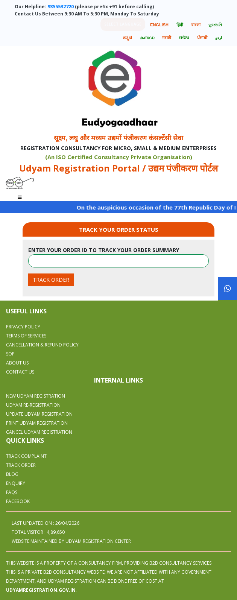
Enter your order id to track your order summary (103, 250)
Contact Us (20, 372)
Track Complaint (26, 456)
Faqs (11, 492)
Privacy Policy (23, 327)
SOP (10, 354)
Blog (12, 474)
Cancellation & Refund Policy (42, 345)
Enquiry (15, 483)
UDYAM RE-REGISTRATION (33, 405)
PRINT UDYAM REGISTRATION (37, 423)
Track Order (21, 465)
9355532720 (60, 6)
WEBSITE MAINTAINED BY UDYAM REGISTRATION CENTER (71, 541)
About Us (17, 363)
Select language (122, 24)
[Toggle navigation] (19, 195)
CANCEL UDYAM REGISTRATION (39, 432)
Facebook (18, 501)
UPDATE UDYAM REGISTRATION (39, 414)
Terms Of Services (26, 336)
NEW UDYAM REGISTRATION (35, 396)
